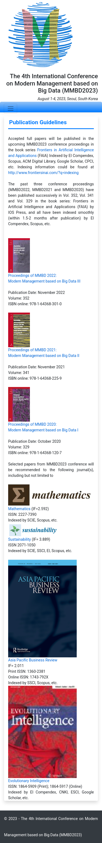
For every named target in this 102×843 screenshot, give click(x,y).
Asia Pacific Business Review (32, 660)
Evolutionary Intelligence (28, 781)
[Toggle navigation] (10, 108)
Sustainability (19, 539)
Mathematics (19, 509)
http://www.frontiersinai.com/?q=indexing (43, 172)
